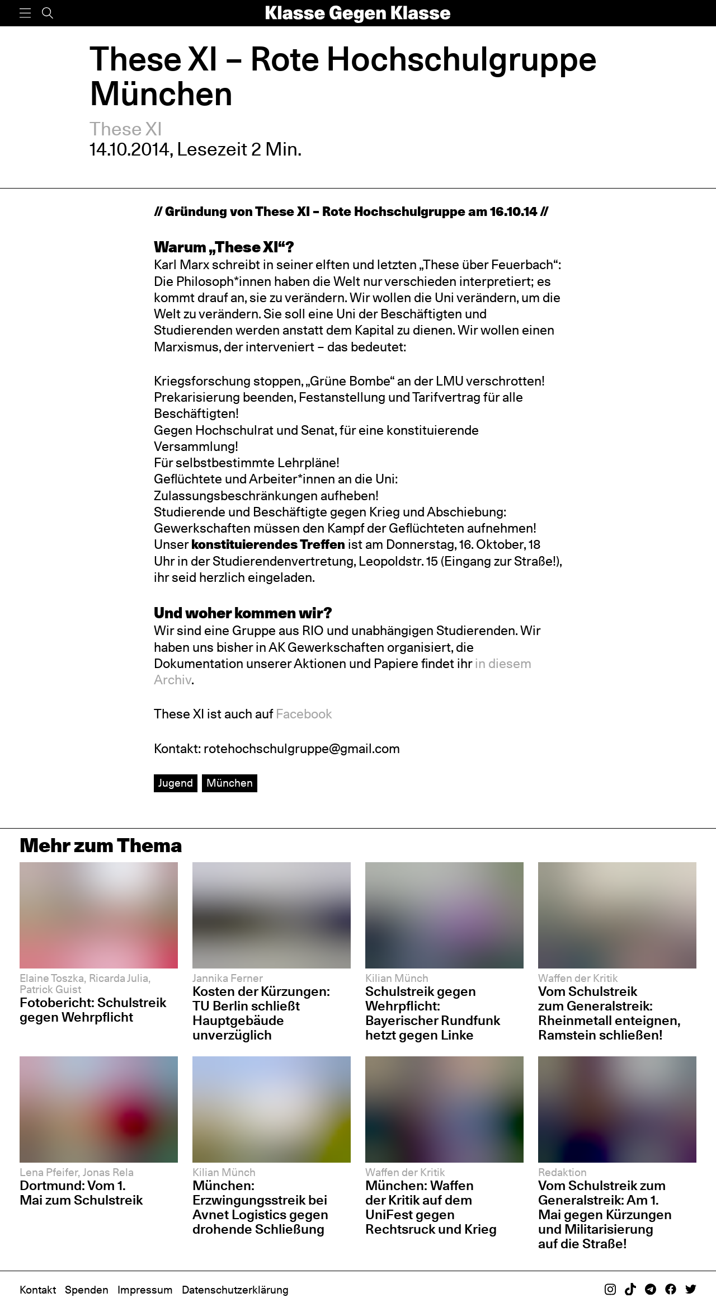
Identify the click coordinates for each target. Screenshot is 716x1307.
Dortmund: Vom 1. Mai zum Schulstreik (81, 1192)
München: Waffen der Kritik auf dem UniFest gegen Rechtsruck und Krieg (431, 1207)
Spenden (87, 1290)
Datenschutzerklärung (235, 1290)
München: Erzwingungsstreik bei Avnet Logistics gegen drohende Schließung (260, 1207)
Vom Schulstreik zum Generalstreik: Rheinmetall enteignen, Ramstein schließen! (609, 1013)
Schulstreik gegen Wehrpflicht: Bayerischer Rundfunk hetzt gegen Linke (432, 1013)
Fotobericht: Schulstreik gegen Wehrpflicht (93, 1009)
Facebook (304, 714)
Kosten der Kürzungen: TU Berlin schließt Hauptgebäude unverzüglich (261, 1013)
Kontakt (38, 1290)
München (229, 783)
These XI (126, 129)
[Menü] (25, 13)
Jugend (175, 783)
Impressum (145, 1290)
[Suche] (47, 13)
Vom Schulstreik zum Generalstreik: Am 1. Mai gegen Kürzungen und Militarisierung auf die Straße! (605, 1214)
